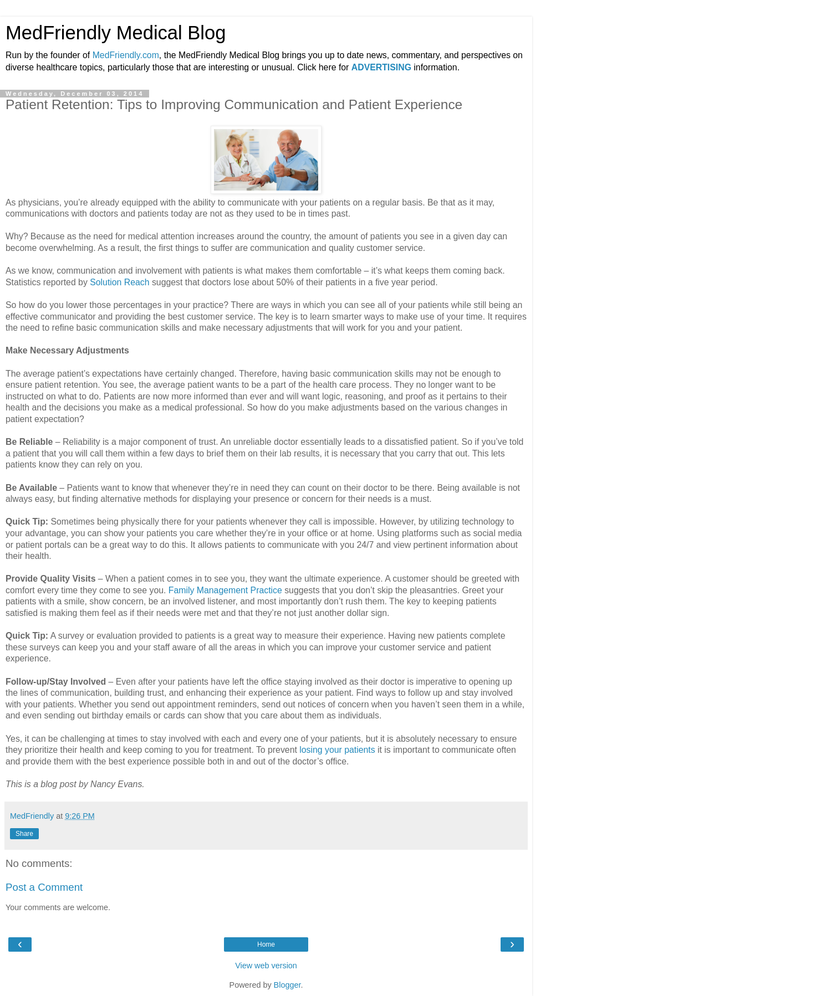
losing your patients (337, 749)
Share (24, 834)
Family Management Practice (225, 590)
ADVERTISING (381, 67)
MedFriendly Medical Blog (116, 32)
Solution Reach (119, 282)
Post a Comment (44, 887)
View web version (266, 965)
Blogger (287, 984)
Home (266, 944)
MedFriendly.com (126, 55)
